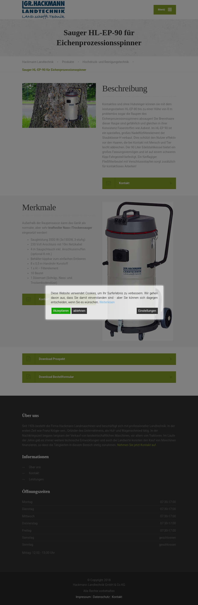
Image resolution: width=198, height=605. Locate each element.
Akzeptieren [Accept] (61, 310)
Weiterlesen (107, 302)
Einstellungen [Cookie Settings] (147, 310)
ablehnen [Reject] (79, 310)
